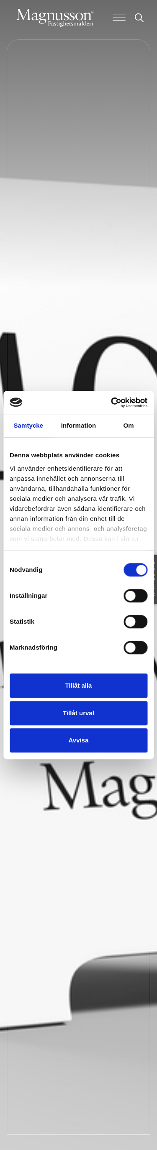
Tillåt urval (78, 713)
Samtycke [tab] (28, 425)
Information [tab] (78, 425)
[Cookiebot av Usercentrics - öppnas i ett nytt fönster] (111, 402)
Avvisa (79, 740)
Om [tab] (129, 425)
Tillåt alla (78, 685)
